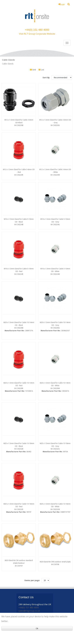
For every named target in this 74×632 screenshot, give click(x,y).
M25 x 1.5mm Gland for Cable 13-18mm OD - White (55, 459)
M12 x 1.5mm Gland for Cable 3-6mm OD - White (55, 168)
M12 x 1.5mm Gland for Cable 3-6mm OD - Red (19, 168)
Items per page (32, 523)
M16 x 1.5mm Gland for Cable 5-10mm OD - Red (19, 262)
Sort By (46, 77)
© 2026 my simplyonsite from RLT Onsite (28, 607)
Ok (37, 628)
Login (61, 4)
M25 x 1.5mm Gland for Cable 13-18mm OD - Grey (55, 409)
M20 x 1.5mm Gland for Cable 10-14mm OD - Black (19, 310)
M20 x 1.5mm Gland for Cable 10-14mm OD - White (55, 359)
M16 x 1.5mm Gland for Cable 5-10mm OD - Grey (55, 215)
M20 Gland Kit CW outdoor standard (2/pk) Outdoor (19, 507)
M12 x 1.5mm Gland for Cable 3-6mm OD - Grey (55, 121)
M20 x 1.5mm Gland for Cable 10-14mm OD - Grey (55, 310)
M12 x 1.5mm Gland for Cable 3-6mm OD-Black (19, 121)
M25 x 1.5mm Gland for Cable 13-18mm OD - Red (19, 459)
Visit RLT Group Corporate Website (37, 33)
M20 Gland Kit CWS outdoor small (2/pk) (55, 507)
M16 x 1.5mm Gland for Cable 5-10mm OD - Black (19, 215)
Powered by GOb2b (54, 607)
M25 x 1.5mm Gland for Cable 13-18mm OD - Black (19, 409)
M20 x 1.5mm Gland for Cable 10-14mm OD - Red (19, 359)
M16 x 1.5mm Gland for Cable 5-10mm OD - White (55, 262)
